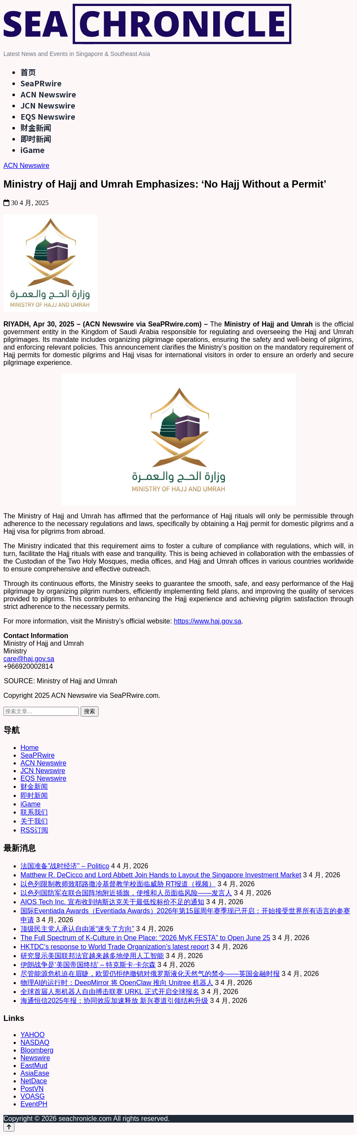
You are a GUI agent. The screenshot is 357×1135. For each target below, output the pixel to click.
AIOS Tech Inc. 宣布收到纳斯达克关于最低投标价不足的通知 (112, 902)
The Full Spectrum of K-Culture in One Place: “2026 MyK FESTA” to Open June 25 (145, 937)
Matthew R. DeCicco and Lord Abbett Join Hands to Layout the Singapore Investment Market (160, 875)
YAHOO (32, 1034)
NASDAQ (34, 1042)
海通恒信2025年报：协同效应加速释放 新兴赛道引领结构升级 (114, 1000)
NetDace (33, 1081)
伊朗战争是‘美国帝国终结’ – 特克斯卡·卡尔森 (88, 964)
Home (29, 747)
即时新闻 (35, 138)
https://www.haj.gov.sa (207, 621)
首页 (28, 71)
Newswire (35, 1057)
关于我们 (34, 821)
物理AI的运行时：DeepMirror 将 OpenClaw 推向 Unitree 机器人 (116, 982)
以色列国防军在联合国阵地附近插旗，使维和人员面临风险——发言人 (126, 893)
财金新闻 (35, 127)
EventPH (33, 1104)
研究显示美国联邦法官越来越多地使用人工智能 (92, 955)
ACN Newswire (48, 94)
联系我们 (34, 812)
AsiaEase (34, 1073)
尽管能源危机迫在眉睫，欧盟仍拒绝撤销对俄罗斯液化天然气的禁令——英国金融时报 (150, 973)
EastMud (33, 1065)
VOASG (32, 1096)
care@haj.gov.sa (28, 658)
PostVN (32, 1088)
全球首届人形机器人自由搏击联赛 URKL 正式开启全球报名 (109, 991)
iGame (32, 149)
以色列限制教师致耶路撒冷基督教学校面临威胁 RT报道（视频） (117, 884)
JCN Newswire (47, 105)
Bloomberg (36, 1050)
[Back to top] (9, 1127)
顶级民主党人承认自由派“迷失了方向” (77, 928)
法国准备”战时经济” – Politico (64, 866)
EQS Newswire (47, 116)
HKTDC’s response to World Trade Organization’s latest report (114, 946)
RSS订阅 (34, 830)
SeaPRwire (40, 82)
